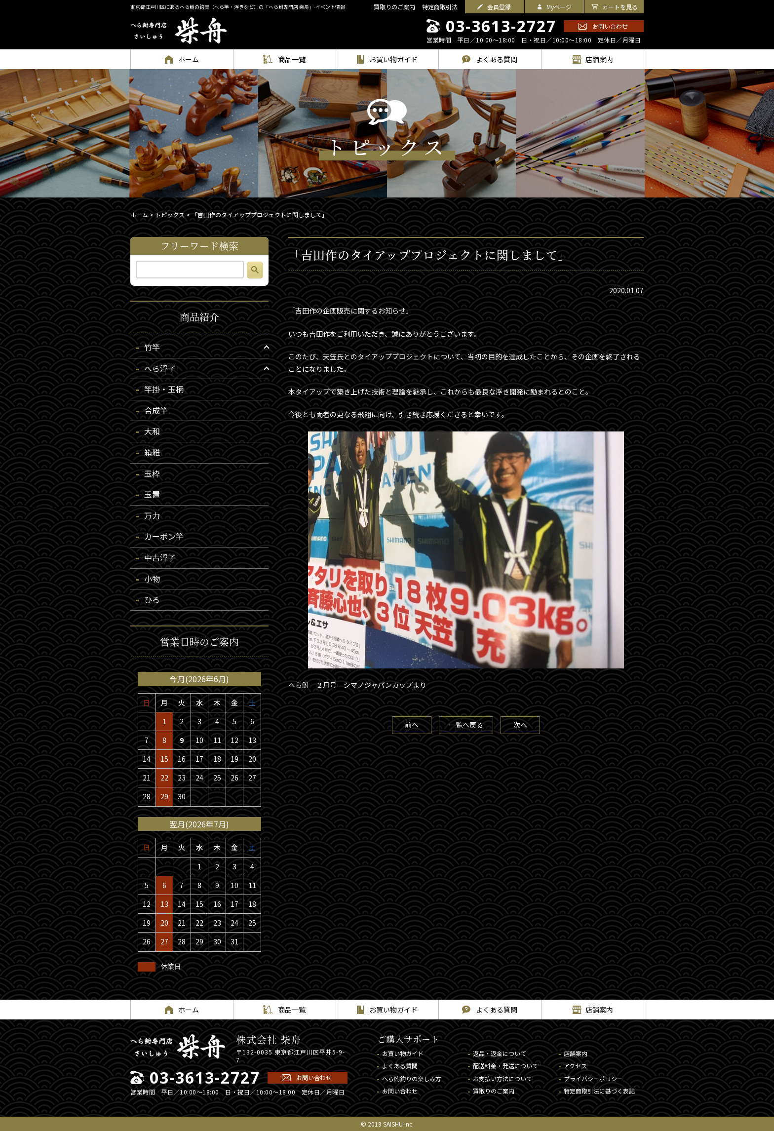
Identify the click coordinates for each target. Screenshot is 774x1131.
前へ (412, 725)
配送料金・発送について (505, 1065)
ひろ (152, 599)
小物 (152, 579)
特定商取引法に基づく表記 (599, 1091)
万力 (152, 515)
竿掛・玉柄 (164, 389)
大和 (152, 431)
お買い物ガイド (403, 1053)
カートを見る (620, 6)
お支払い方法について (502, 1078)
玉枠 (152, 473)
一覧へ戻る (466, 725)
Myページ (559, 6)
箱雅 (152, 452)
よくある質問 (400, 1065)
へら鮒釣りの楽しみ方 (411, 1078)
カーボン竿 (164, 536)
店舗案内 (575, 1053)
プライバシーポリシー (593, 1078)
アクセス (575, 1065)
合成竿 (156, 410)
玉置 (152, 494)
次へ (520, 725)
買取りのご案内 (394, 6)
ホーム (139, 214)
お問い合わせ (610, 26)
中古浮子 (160, 557)
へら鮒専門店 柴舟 (178, 30)
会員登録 (499, 6)
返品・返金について (499, 1053)
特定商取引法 (440, 6)
